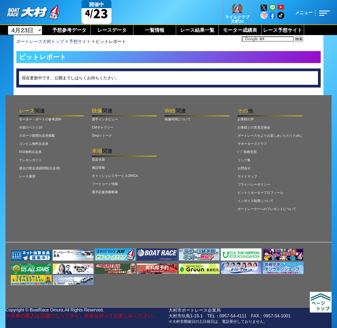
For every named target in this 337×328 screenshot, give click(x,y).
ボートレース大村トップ (40, 41)
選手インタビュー (105, 119)
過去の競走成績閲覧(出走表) (39, 168)
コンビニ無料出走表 (33, 144)
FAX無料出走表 (30, 152)
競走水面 (98, 159)
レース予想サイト (282, 30)
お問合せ (244, 168)
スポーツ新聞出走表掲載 (37, 136)
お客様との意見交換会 (254, 127)
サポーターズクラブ (252, 144)
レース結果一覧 (197, 30)
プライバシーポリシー (254, 184)
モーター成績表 (240, 30)
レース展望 (27, 176)
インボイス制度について (255, 201)
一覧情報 (154, 30)
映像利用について (178, 119)
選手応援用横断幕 (105, 192)
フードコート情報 (105, 184)
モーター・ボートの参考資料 (40, 119)
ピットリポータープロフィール (260, 193)
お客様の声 (246, 119)
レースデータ (112, 30)
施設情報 (98, 168)
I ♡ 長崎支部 (247, 152)
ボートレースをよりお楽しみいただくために (270, 136)
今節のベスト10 (30, 127)
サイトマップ (247, 176)
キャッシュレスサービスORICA (115, 176)
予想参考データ (69, 30)
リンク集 (244, 160)
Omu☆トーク (102, 136)
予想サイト (80, 41)
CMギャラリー (102, 127)
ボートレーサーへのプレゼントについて (267, 209)
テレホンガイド (30, 160)
